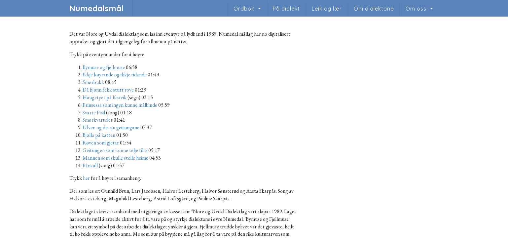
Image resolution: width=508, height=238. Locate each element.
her (86, 178)
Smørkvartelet (98, 119)
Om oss (416, 8)
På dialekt (286, 8)
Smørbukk (93, 82)
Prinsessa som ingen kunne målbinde (120, 104)
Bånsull (90, 165)
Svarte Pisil (94, 112)
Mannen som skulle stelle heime (115, 157)
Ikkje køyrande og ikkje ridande (115, 74)
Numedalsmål (96, 8)
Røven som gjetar (101, 142)
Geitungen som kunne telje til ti (115, 150)
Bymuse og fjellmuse (104, 67)
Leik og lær (327, 8)
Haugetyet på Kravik (105, 97)
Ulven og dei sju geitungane (111, 127)
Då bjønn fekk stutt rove (108, 89)
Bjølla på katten (99, 135)
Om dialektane (374, 8)
